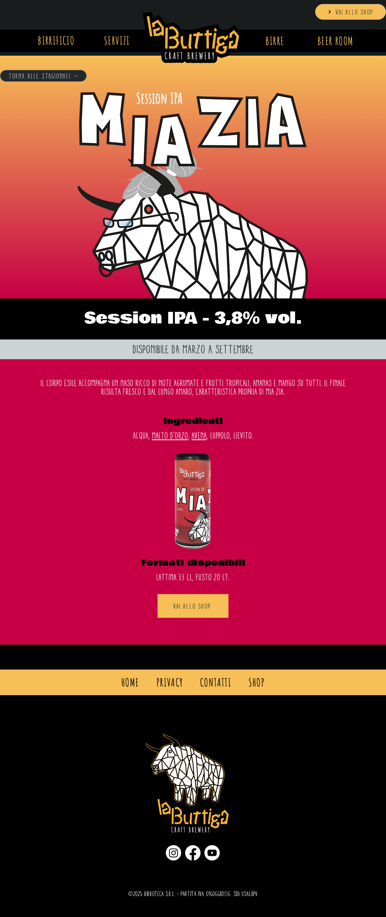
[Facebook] (192, 853)
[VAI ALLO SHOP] (350, 12)
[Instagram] (173, 853)
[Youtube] (212, 853)
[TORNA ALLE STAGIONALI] (43, 76)
